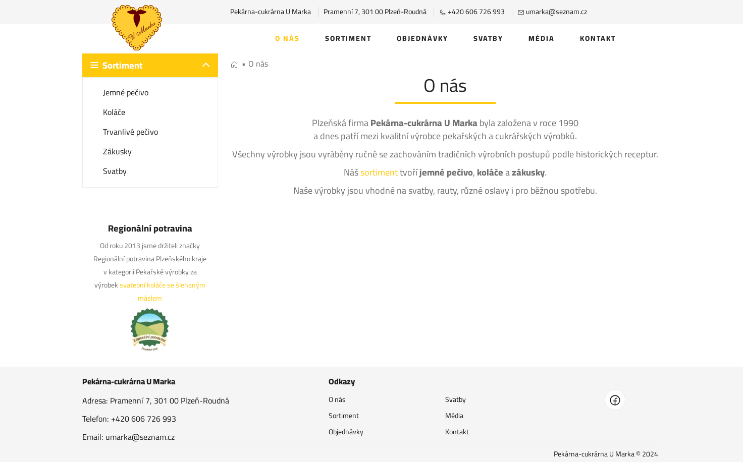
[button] (150, 65)
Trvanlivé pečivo (130, 131)
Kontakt (598, 38)
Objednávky (422, 38)
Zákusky (117, 151)
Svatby (488, 38)
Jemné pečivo (125, 92)
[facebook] (615, 399)
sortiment (379, 172)
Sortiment (348, 38)
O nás (287, 38)
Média (541, 38)
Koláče (114, 112)
